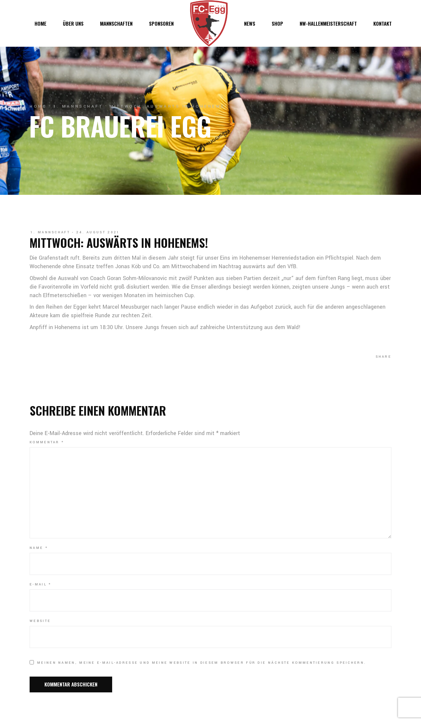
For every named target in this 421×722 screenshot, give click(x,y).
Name (39, 548)
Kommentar (47, 442)
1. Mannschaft (78, 106)
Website (40, 621)
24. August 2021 (98, 232)
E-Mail (40, 584)
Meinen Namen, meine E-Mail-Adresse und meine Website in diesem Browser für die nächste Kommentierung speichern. (201, 662)
